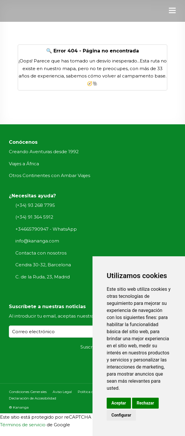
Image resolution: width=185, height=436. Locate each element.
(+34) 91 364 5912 (34, 217)
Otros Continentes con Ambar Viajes (49, 175)
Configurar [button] (121, 415)
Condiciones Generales (28, 391)
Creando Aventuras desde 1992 (44, 151)
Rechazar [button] (145, 403)
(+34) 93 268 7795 (35, 205)
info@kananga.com (37, 241)
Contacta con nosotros (40, 253)
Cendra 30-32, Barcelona (43, 264)
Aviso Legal (62, 391)
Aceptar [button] (118, 403)
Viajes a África (24, 163)
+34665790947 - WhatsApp (46, 229)
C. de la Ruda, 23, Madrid (42, 277)
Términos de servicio (23, 424)
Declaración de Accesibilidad (32, 398)
